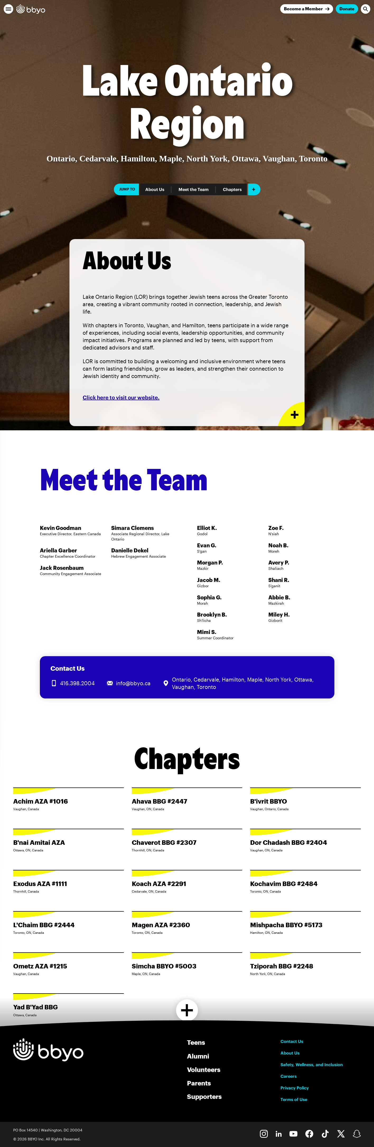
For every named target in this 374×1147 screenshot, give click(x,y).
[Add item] (254, 189)
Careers (288, 1076)
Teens (196, 1042)
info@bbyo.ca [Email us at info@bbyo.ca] (133, 683)
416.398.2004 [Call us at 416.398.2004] (77, 683)
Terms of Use (293, 1099)
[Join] (306, 8)
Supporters (204, 1096)
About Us (154, 189)
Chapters (232, 189)
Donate (346, 8)
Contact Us (291, 1041)
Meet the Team (194, 189)
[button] (8, 9)
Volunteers (203, 1069)
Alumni (198, 1056)
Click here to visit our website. (121, 397)
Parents (199, 1083)
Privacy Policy (294, 1087)
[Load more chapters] (187, 1010)
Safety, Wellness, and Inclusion (311, 1064)
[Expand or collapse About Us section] (291, 414)
